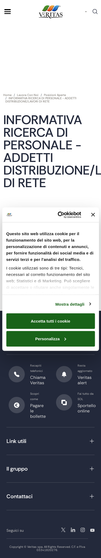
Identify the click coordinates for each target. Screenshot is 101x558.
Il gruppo (17, 468)
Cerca (95, 13)
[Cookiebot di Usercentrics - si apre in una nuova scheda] (60, 214)
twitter (63, 530)
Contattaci (19, 496)
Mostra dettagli (69, 304)
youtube (92, 530)
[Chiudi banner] (93, 215)
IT (81, 11)
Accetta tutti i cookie (50, 321)
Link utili (16, 441)
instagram (73, 530)
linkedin (83, 530)
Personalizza (50, 338)
